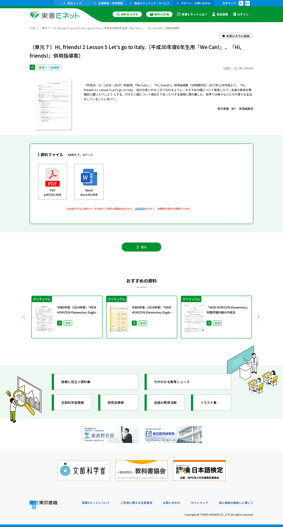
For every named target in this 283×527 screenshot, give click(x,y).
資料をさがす (127, 14)
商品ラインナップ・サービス (149, 3)
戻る (141, 247)
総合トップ (72, 3)
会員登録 (220, 14)
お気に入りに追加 (237, 36)
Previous (24, 316)
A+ (247, 3)
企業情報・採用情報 (108, 3)
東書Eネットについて (96, 502)
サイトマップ (199, 502)
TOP (32, 28)
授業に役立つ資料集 (75, 381)
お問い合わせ (171, 502)
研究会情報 (116, 402)
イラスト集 (208, 402)
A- (241, 3)
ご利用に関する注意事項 (136, 502)
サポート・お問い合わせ (194, 3)
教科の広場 (159, 14)
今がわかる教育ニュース (172, 381)
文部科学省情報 (72, 402)
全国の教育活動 (165, 402)
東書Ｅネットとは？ (192, 14)
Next (258, 316)
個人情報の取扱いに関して (236, 502)
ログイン (240, 14)
